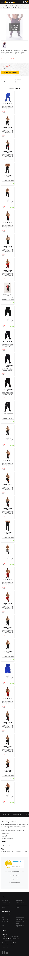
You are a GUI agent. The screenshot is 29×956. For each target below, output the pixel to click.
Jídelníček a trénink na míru (21, 905)
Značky (3, 907)
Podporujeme (5, 919)
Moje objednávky (5, 900)
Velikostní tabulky (19, 900)
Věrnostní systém (5, 905)
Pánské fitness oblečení (14, 5)
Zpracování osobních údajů (21, 919)
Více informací (5, 814)
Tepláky (22, 5)
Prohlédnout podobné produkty (10, 72)
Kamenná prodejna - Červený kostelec (9, 942)
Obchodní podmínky (6, 914)
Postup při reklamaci (20, 917)
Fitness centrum (19, 907)
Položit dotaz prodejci (19, 82)
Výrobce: (3, 79)
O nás (3, 917)
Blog (3, 925)
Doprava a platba (19, 914)
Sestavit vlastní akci (20, 902)
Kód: (15, 79)
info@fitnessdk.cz (14, 878)
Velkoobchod (5, 921)
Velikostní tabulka (17, 814)
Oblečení (6, 5)
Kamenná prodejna (6, 902)
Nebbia (6, 79)
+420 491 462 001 (14, 875)
